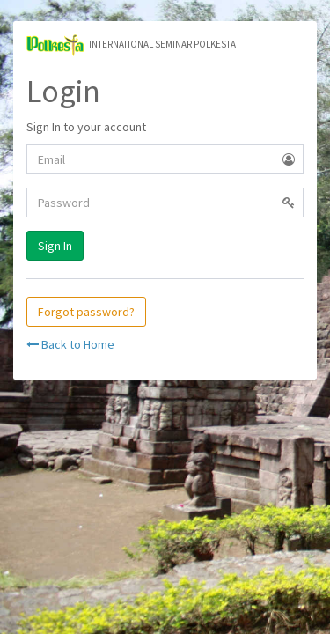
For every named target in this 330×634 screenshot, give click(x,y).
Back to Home (70, 344)
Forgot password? (86, 312)
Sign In (55, 246)
